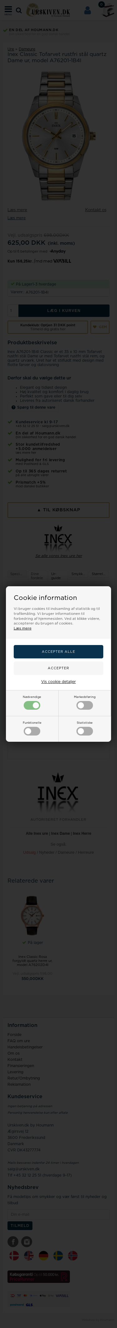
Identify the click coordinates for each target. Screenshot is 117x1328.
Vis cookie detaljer (58, 682)
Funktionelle (32, 728)
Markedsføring (84, 702)
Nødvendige (32, 702)
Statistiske (84, 728)
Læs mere (23, 628)
